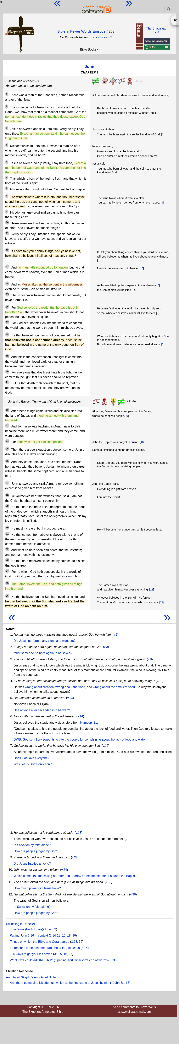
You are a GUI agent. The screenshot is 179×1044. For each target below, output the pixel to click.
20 (7, 371)
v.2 (115, 634)
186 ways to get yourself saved (31, 954)
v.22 (75, 857)
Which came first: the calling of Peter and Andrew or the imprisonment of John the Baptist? (75, 876)
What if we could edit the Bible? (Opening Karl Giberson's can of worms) (59, 960)
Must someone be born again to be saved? (43, 653)
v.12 (159, 680)
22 (7, 410)
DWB (17, 739)
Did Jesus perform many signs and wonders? (45, 640)
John (89, 66)
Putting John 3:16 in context (29, 935)
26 (7, 461)
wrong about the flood (70, 687)
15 (7, 294)
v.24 (64, 869)
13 (7, 266)
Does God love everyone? (31, 758)
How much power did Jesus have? (37, 888)
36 (7, 596)
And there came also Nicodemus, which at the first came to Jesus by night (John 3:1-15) (70, 982)
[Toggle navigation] (168, 9)
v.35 (108, 882)
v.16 (105, 745)
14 (7, 283)
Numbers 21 (88, 722)
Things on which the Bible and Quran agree (39, 941)
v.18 (78, 832)
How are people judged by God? (36, 851)
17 (7, 322)
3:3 (56, 954)
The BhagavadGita (156, 30)
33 (7, 560)
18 (7, 334)
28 (7, 495)
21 (7, 382)
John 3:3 (50, 929)
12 (7, 250)
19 (7, 356)
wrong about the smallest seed (114, 687)
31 (7, 533)
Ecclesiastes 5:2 (101, 37)
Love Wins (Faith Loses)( (27, 929)
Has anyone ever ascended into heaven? (42, 710)
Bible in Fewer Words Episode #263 (86, 31)
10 (7, 222)
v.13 (70, 697)
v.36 (133, 894)
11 (7, 233)
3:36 (114, 960)
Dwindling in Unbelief (20, 924)
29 (7, 506)
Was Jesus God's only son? (33, 764)
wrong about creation (39, 687)
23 (7, 425)
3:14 (85, 947)
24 (7, 441)
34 (7, 570)
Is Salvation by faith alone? (32, 845)
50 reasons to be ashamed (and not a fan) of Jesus (45, 947)
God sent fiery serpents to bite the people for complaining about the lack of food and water (84, 739)
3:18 (74, 941)
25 (7, 448)
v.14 (80, 716)
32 (7, 549)
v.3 (106, 647)
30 (7, 527)
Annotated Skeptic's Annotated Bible (31, 977)
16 (7, 306)
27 (7, 482)
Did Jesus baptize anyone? (32, 863)
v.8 (150, 659)
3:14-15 (55, 935)
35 (7, 583)
